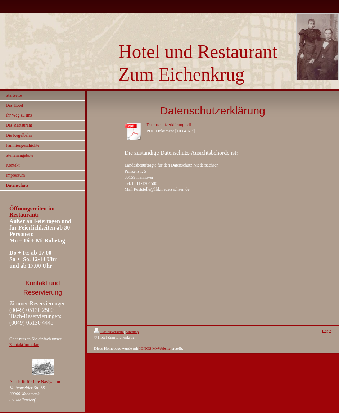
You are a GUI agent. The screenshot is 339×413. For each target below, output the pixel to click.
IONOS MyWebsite (155, 348)
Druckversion (109, 332)
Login (326, 330)
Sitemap (132, 332)
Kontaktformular (23, 344)
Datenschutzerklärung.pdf (168, 124)
